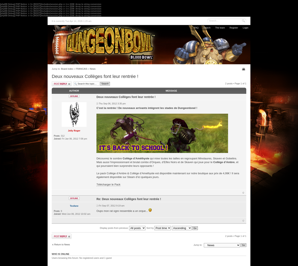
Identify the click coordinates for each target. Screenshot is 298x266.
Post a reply (62, 83)
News (93, 69)
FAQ (196, 27)
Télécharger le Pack (108, 184)
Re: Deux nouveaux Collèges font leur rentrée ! (128, 199)
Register (234, 27)
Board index (67, 69)
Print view (244, 69)
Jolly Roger (74, 130)
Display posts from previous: (122, 228)
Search (206, 27)
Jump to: (197, 245)
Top (243, 193)
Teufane (74, 206)
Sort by (159, 228)
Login (245, 27)
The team (220, 27)
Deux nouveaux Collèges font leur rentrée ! (95, 76)
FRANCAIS (81, 69)
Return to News (62, 244)
